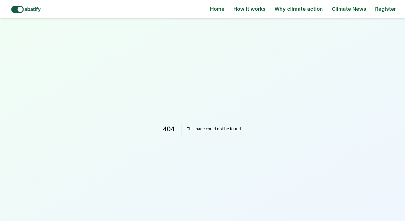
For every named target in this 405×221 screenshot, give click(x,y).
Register (385, 9)
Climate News (349, 9)
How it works (249, 9)
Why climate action (298, 9)
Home (217, 9)
